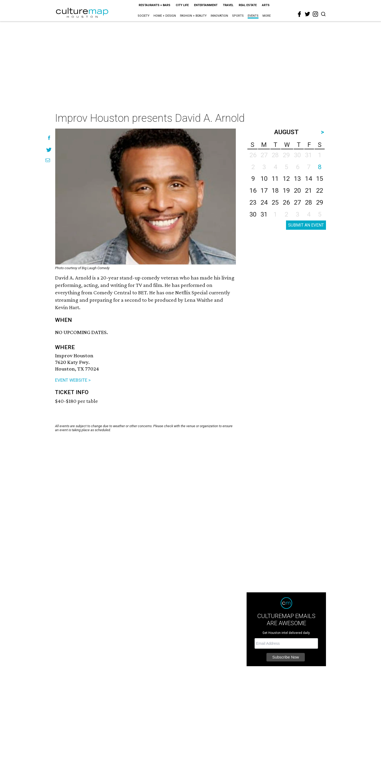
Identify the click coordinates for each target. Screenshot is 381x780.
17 (264, 190)
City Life (182, 5)
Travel (228, 5)
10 (264, 178)
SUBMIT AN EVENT (306, 225)
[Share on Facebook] (49, 137)
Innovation (219, 15)
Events (253, 15)
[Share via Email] (47, 160)
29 (319, 202)
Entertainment (205, 5)
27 (297, 202)
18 (275, 190)
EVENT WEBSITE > (73, 380)
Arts (266, 5)
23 (253, 202)
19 (286, 190)
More (266, 15)
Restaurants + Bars (154, 5)
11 (275, 178)
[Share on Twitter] (49, 149)
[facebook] (299, 14)
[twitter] (307, 14)
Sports (238, 15)
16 (253, 190)
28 (308, 202)
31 (264, 214)
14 (308, 178)
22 (319, 190)
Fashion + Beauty (193, 15)
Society (143, 15)
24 (264, 202)
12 (286, 178)
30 (253, 214)
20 (297, 190)
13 (297, 178)
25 (275, 202)
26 (286, 202)
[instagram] (315, 14)
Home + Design (164, 15)
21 (308, 190)
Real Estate (248, 5)
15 (319, 178)
